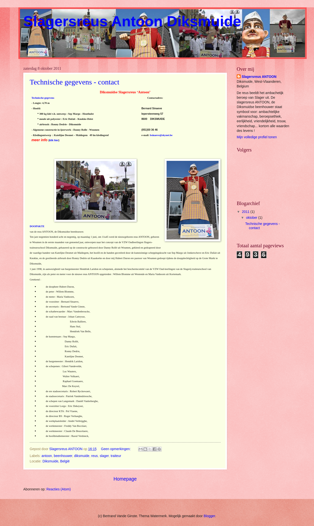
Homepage (125, 479)
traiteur (116, 456)
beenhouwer (63, 456)
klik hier (54, 140)
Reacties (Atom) (58, 489)
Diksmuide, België (55, 461)
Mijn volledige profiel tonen (257, 137)
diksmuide (81, 456)
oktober (252, 218)
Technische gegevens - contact (74, 82)
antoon (46, 456)
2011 (246, 212)
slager (104, 456)
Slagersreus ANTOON (259, 77)
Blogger (209, 516)
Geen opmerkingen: (116, 449)
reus (94, 456)
